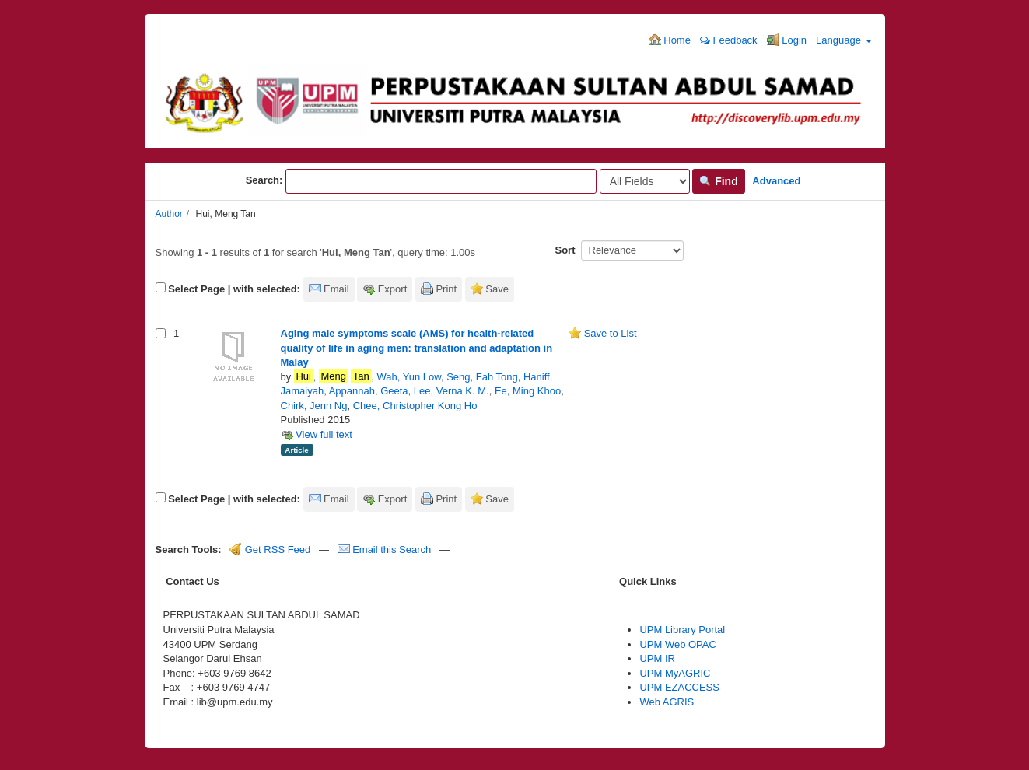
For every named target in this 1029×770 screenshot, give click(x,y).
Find (718, 181)
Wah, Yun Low (409, 377)
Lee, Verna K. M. (451, 391)
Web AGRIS (666, 702)
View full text (316, 434)
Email (336, 289)
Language (843, 40)
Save (497, 289)
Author (169, 213)
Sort (565, 250)
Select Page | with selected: (234, 289)
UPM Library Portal (682, 629)
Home (670, 39)
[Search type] (645, 181)
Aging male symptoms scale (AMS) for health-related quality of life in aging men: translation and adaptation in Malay (417, 347)
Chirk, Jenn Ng (314, 405)
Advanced (776, 181)
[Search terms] (441, 181)
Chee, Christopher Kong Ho (415, 405)
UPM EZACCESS (679, 687)
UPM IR (657, 658)
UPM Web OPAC (677, 644)
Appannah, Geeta (368, 391)
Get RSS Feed (269, 549)
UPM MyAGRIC (674, 673)
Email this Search (386, 549)
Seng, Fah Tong (482, 377)
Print (446, 289)
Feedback (729, 40)
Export (393, 289)
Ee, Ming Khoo (528, 391)
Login (787, 39)
